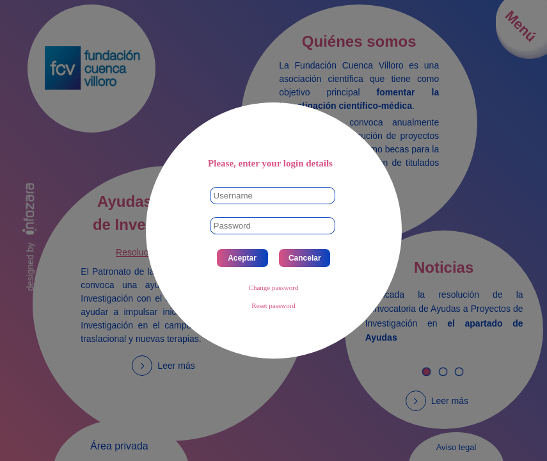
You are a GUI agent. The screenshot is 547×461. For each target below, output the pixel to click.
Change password (274, 287)
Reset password (273, 305)
